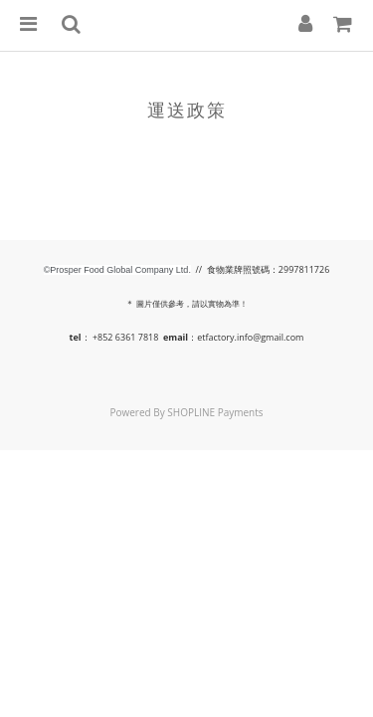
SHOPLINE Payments (215, 412)
